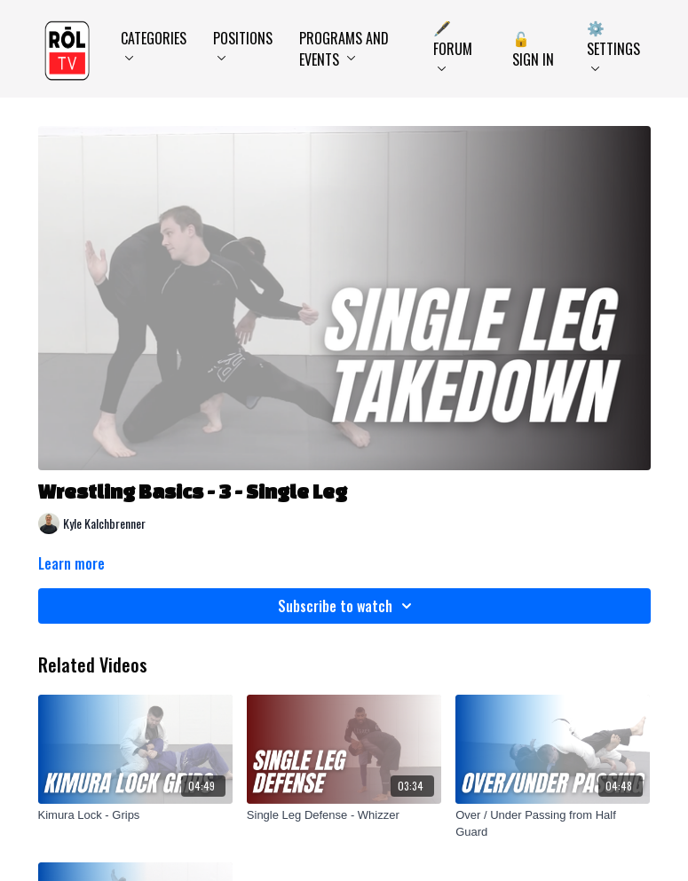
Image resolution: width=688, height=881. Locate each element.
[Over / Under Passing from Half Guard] (552, 823)
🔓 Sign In (533, 49)
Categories (153, 44)
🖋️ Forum (452, 44)
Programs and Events (344, 49)
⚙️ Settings (613, 44)
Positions (243, 44)
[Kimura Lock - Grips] (135, 815)
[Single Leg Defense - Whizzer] (344, 815)
